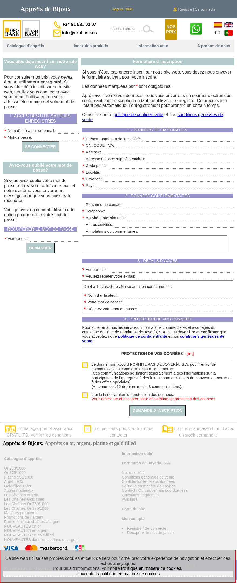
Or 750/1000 (15, 468)
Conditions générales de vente (148, 477)
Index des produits (91, 46)
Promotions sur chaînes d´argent (32, 521)
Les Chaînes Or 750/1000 (26, 504)
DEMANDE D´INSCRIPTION (157, 410)
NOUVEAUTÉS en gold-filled (29, 535)
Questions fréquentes (140, 495)
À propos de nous (213, 46)
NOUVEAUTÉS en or (22, 526)
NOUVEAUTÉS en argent (26, 530)
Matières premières (20, 513)
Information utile (152, 46)
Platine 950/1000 (18, 477)
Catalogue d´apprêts (25, 46)
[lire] (190, 353)
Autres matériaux (18, 490)
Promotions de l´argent (23, 517)
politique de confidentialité (138, 114)
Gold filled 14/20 (18, 486)
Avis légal (130, 499)
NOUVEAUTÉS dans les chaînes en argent (41, 539)
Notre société (133, 472)
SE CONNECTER (40, 147)
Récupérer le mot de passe (150, 532)
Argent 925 (13, 481)
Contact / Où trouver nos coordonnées (155, 490)
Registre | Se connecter (195, 9)
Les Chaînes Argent (21, 495)
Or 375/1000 (15, 472)
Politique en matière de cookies (149, 486)
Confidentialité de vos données (148, 481)
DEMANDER (40, 248)
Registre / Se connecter (147, 528)
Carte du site (133, 509)
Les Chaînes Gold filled (24, 499)
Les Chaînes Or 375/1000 (26, 508)
